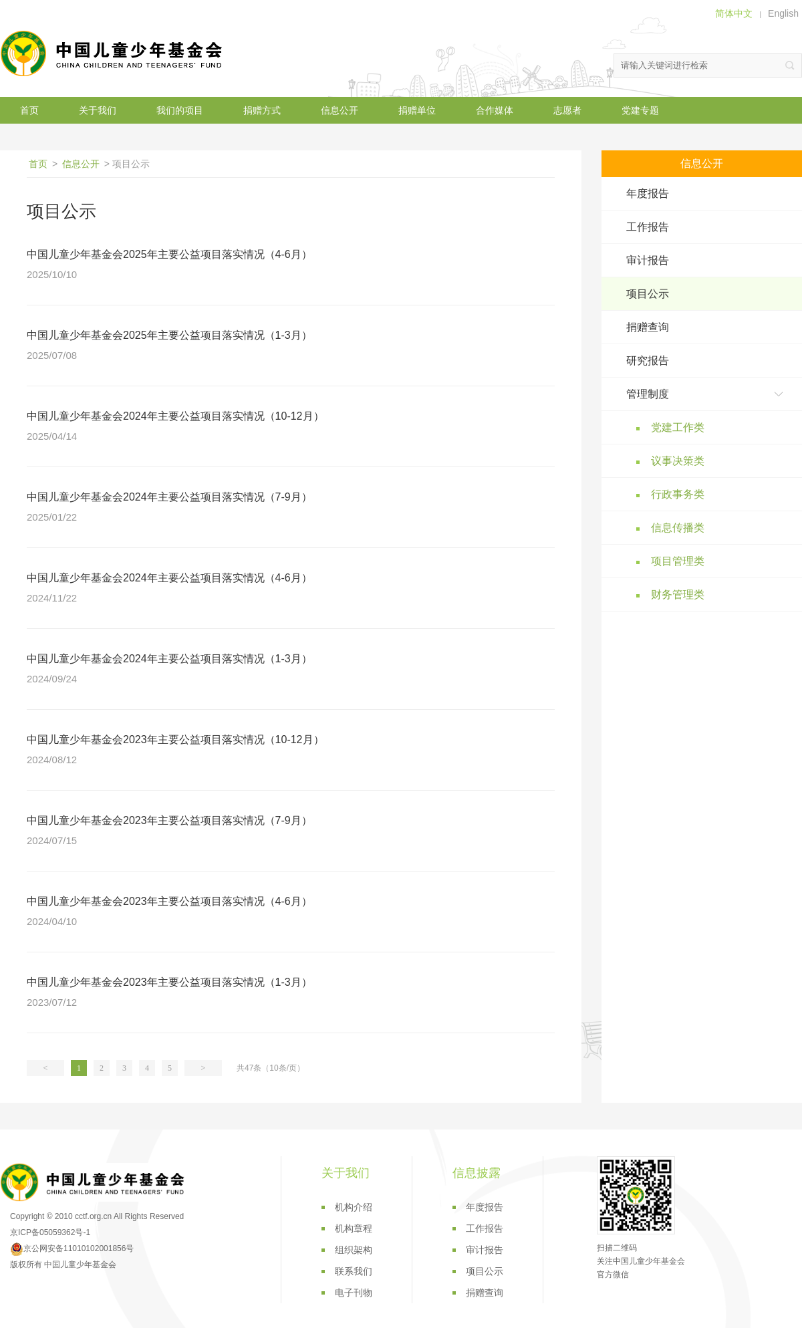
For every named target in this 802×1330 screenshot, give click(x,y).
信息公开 (339, 110)
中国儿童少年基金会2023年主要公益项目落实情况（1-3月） (169, 982)
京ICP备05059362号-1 (50, 1232)
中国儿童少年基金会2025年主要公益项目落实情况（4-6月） (169, 254)
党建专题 (640, 110)
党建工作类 (677, 427)
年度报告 (647, 193)
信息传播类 (677, 527)
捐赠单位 (417, 110)
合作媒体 (494, 110)
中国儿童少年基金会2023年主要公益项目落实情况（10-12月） (175, 739)
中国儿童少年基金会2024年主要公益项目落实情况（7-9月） (169, 497)
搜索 (790, 65)
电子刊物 (353, 1292)
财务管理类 (677, 594)
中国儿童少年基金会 (113, 53)
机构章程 (353, 1228)
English (783, 13)
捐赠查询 (647, 327)
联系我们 (353, 1271)
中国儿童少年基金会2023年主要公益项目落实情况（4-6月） (169, 901)
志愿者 (567, 110)
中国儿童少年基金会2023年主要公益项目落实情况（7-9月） (169, 820)
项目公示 (647, 293)
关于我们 (97, 110)
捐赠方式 (262, 110)
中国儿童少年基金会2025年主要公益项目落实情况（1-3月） (169, 335)
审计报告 (647, 260)
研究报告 (647, 360)
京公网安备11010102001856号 (72, 1248)
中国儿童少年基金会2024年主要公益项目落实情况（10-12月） (175, 416)
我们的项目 (179, 110)
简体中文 (734, 13)
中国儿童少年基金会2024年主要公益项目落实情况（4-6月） (169, 577)
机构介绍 (353, 1207)
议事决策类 (677, 461)
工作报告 (647, 227)
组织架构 (353, 1249)
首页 (29, 110)
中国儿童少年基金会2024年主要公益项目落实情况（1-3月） (169, 658)
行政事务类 (677, 494)
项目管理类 (677, 561)
